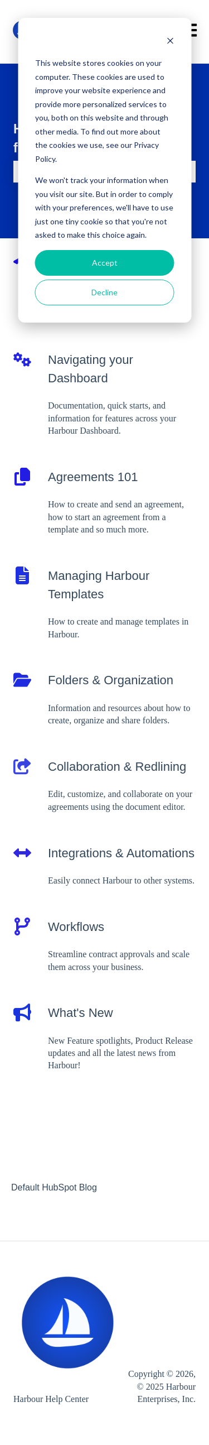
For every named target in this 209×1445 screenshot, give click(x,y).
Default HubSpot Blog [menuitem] (54, 1187)
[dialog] (104, 170)
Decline (104, 292)
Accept (105, 262)
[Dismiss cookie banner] (170, 42)
